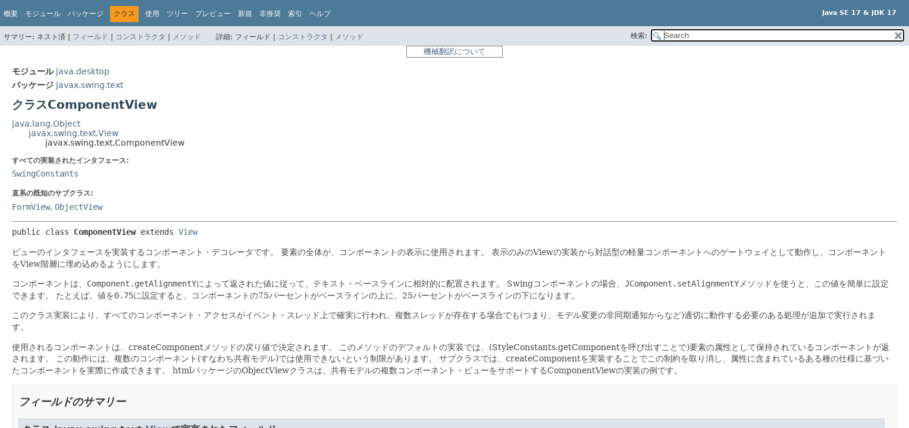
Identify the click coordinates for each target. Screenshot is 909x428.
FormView (31, 207)
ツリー (177, 14)
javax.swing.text (89, 85)
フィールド (90, 37)
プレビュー (213, 14)
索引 (295, 14)
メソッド (187, 37)
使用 (152, 14)
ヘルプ (320, 14)
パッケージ (86, 14)
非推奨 (270, 14)
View (188, 232)
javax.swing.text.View (73, 133)
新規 (245, 14)
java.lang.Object (46, 123)
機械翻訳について (454, 51)
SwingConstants (45, 173)
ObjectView (78, 207)
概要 (11, 14)
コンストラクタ (140, 37)
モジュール (43, 14)
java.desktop (82, 71)
